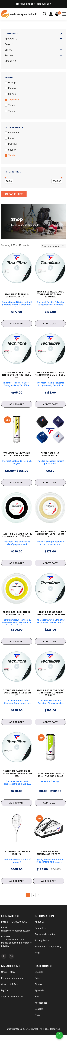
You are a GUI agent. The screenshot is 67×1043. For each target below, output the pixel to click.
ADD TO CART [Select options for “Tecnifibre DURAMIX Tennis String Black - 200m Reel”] (16, 565)
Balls (7, 50)
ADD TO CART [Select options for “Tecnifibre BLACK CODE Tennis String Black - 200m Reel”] (50, 324)
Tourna (11, 111)
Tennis (11, 156)
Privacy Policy (42, 947)
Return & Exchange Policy (48, 954)
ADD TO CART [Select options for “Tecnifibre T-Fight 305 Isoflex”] (16, 887)
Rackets (9, 55)
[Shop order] (53, 246)
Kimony (12, 88)
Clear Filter (14, 194)
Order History (8, 979)
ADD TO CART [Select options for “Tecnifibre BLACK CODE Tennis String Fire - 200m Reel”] (16, 406)
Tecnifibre (13, 100)
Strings (8, 61)
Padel (11, 138)
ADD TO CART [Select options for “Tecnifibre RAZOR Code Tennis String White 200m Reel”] (16, 809)
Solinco (12, 94)
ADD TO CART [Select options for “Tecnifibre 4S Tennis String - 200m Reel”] (16, 324)
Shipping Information (12, 1004)
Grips (37, 986)
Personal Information (12, 986)
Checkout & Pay (9, 992)
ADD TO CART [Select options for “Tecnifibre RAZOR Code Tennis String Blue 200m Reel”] (16, 728)
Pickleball (13, 144)
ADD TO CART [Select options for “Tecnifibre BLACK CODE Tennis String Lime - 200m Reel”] (50, 406)
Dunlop (11, 82)
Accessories (41, 1010)
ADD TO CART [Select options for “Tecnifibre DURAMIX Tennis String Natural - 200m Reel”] (50, 565)
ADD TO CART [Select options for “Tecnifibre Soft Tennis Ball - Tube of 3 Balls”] (50, 809)
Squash (12, 150)
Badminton (14, 133)
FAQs (37, 960)
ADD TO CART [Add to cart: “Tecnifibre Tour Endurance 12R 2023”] (48, 887)
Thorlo (11, 105)
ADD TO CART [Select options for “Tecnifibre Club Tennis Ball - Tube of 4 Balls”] (16, 484)
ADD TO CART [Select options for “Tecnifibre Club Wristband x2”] (50, 484)
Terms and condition (45, 941)
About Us (39, 929)
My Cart (5, 998)
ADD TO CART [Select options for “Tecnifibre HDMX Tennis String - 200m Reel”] (16, 647)
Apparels (9, 38)
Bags (7, 44)
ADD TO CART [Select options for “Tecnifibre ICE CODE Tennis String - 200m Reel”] (50, 647)
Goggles (39, 1017)
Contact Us (40, 935)
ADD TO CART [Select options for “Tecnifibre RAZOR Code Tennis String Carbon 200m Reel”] (50, 728)
